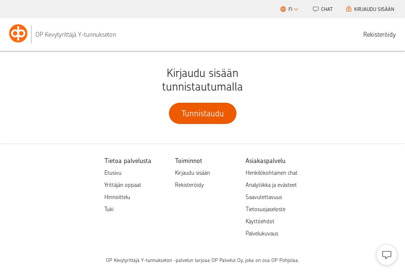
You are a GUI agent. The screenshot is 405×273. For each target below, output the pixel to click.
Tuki (108, 209)
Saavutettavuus (264, 197)
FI (292, 10)
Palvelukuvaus (262, 233)
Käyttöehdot (260, 221)
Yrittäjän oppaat (122, 185)
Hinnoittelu (117, 197)
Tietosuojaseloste (265, 209)
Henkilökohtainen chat (272, 172)
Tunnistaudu (202, 113)
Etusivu (112, 172)
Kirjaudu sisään (192, 172)
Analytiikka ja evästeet (271, 185)
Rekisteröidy (379, 34)
